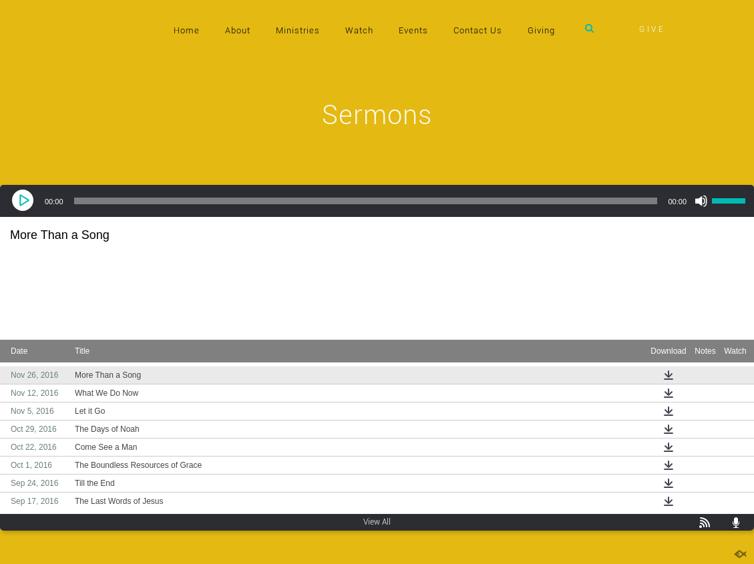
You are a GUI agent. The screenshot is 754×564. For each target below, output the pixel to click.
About (237, 30)
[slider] (366, 201)
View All (377, 522)
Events (413, 30)
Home (187, 30)
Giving (541, 30)
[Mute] (701, 201)
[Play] (24, 201)
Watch (359, 30)
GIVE (652, 29)
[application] (377, 201)
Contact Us (477, 30)
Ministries (298, 30)
